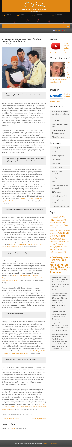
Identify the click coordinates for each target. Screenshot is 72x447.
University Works (57, 167)
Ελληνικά (57, 30)
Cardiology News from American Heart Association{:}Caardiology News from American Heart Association (60, 265)
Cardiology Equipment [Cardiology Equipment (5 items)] (56, 223)
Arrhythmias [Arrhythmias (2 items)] (53, 217)
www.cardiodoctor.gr (50, 443)
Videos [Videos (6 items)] (55, 233)
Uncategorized (56, 178)
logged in (12, 428)
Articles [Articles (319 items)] (57, 218)
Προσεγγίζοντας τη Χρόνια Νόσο (21, 414)
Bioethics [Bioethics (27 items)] (61, 220)
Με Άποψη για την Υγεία (59, 196)
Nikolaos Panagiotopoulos (35, 9)
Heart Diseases (56, 160)
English (65, 30)
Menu (4, 26)
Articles (7, 414)
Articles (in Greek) (57, 148)
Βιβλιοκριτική (56, 192)
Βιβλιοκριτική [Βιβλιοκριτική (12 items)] (55, 242)
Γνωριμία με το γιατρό (39, 419)
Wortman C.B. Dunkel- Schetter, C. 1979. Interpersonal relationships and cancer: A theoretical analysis (24, 406)
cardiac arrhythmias (58, 156)
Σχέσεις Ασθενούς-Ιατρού (60, 206)
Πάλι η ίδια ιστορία (58, 137)
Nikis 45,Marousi (11, 15)
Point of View (56, 164)
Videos (54, 182)
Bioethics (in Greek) (58, 152)
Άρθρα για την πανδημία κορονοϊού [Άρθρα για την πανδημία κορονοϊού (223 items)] (59, 235)
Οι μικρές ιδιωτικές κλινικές (10, 419)
